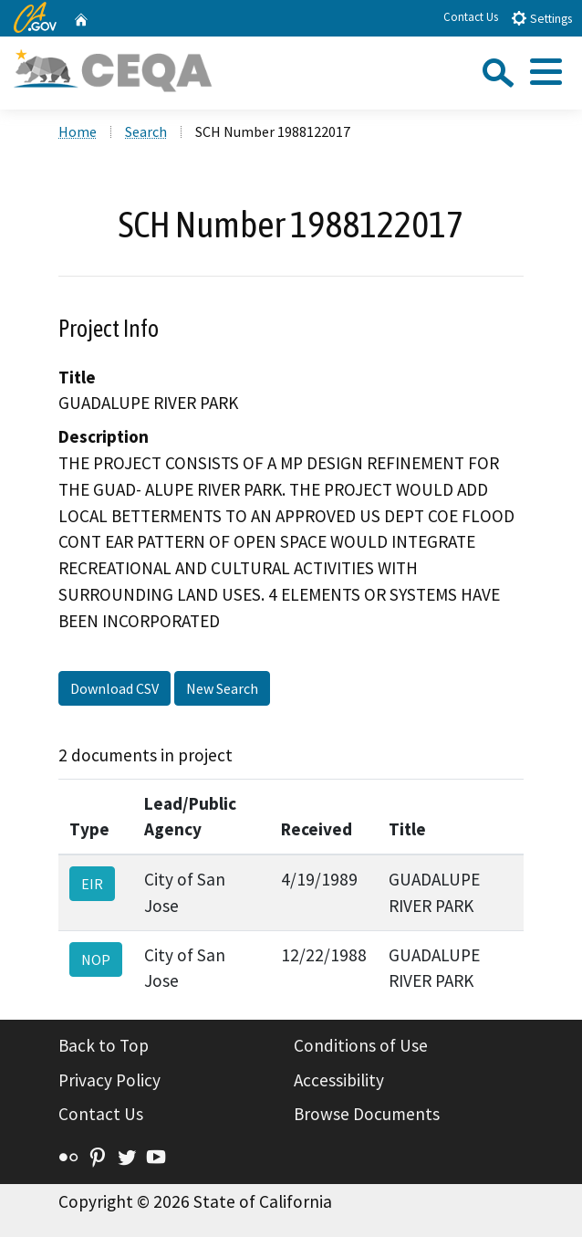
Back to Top (103, 1045)
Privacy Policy (109, 1080)
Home (77, 131)
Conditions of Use (361, 1045)
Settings (541, 17)
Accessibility (339, 1080)
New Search (222, 688)
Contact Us (470, 17)
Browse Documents (367, 1114)
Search (146, 131)
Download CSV (114, 688)
